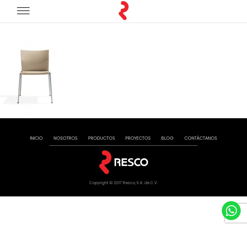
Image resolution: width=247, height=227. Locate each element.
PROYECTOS (138, 138)
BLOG (167, 138)
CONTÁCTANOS (200, 138)
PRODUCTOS (101, 138)
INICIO (36, 138)
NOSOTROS (66, 138)
